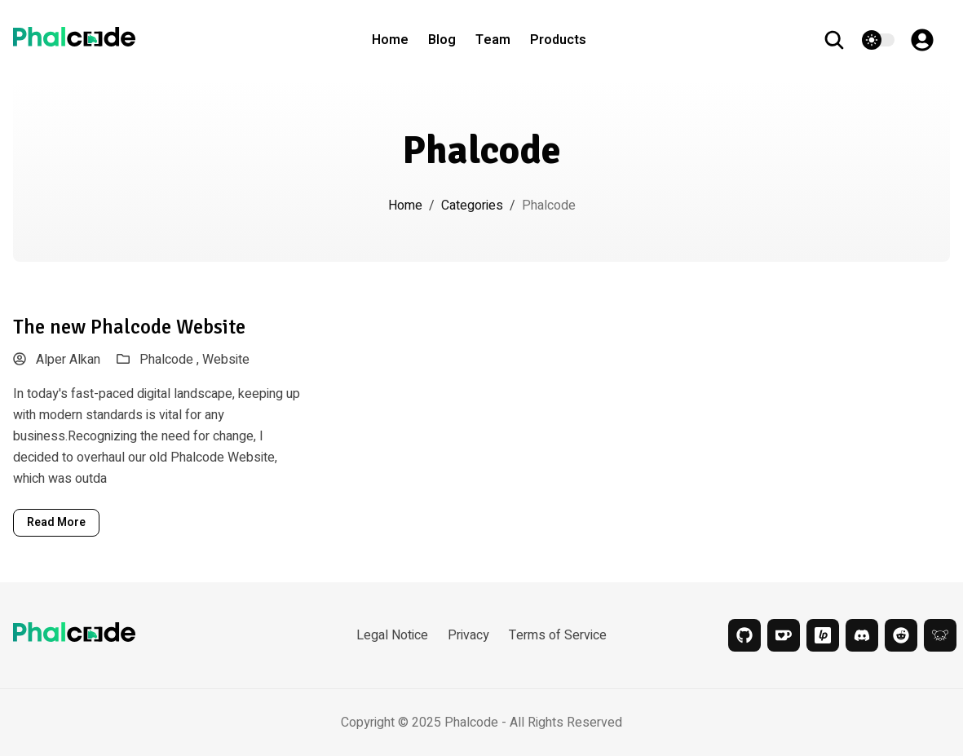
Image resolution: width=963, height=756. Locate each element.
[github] (744, 635)
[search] (842, 40)
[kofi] (783, 635)
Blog (442, 40)
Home (390, 40)
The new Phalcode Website (129, 326)
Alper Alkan (56, 359)
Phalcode (471, 722)
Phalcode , (170, 359)
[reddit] (901, 635)
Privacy (468, 635)
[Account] (930, 40)
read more (56, 522)
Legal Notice (392, 635)
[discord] (862, 635)
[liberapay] (822, 635)
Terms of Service (558, 635)
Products (558, 40)
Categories (472, 205)
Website (226, 359)
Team (492, 40)
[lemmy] (940, 635)
